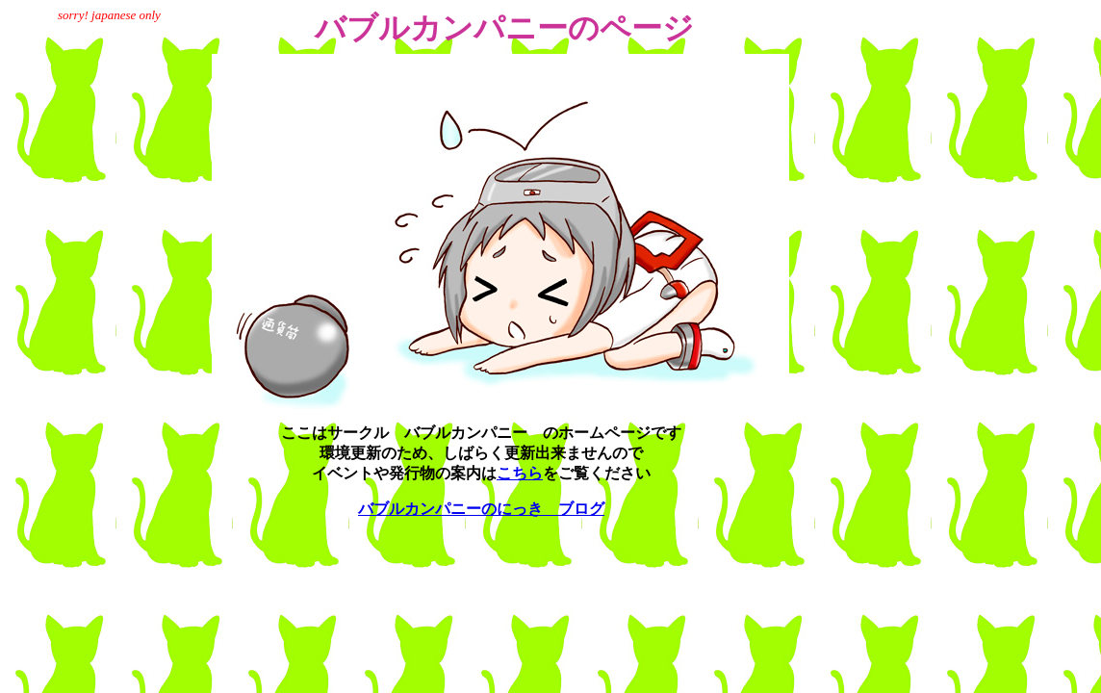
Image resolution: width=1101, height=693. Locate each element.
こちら (520, 473)
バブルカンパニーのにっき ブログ (481, 508)
